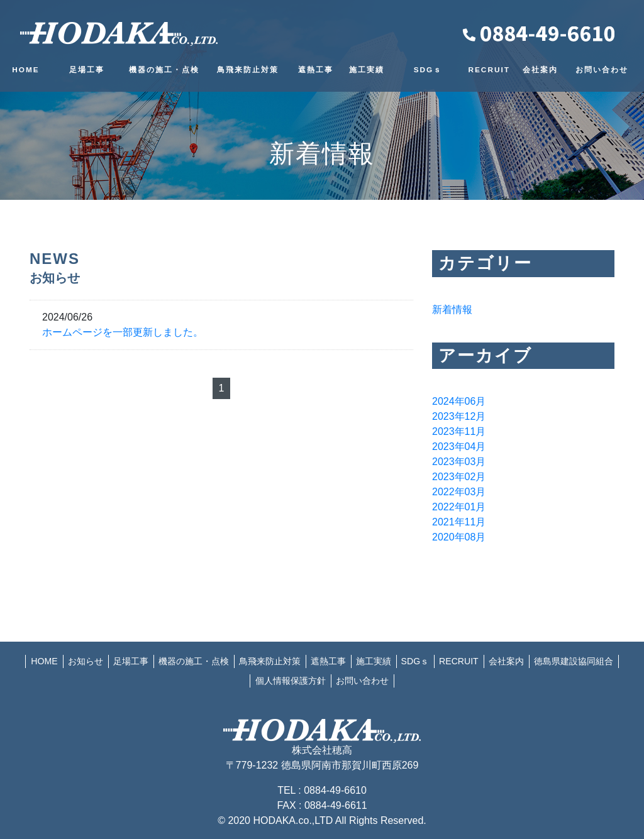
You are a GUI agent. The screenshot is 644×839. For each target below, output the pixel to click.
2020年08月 (459, 537)
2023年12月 (459, 416)
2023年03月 (459, 461)
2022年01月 (459, 507)
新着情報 (452, 309)
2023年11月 (459, 431)
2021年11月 (459, 522)
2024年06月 (459, 401)
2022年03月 (459, 491)
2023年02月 (459, 476)
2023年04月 (459, 446)
